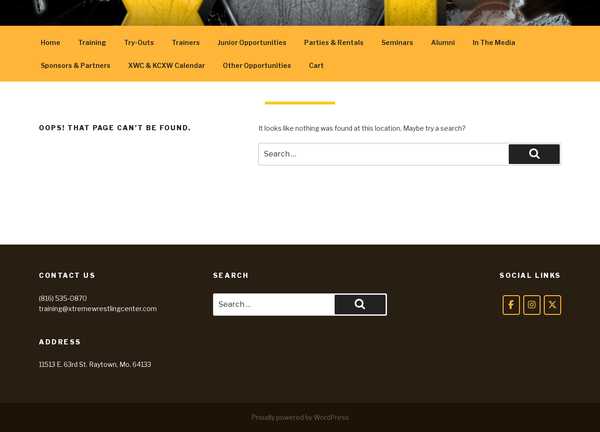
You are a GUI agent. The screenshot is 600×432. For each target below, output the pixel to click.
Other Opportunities (257, 65)
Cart (316, 65)
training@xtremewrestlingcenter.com (98, 309)
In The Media (494, 42)
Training (92, 42)
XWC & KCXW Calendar (166, 65)
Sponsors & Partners (75, 65)
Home (50, 42)
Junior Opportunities (252, 42)
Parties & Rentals (334, 42)
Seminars (397, 42)
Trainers (186, 42)
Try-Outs (139, 42)
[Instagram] (532, 305)
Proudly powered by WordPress (300, 417)
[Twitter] (552, 305)
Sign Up (50, 25)
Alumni (443, 42)
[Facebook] (511, 305)
